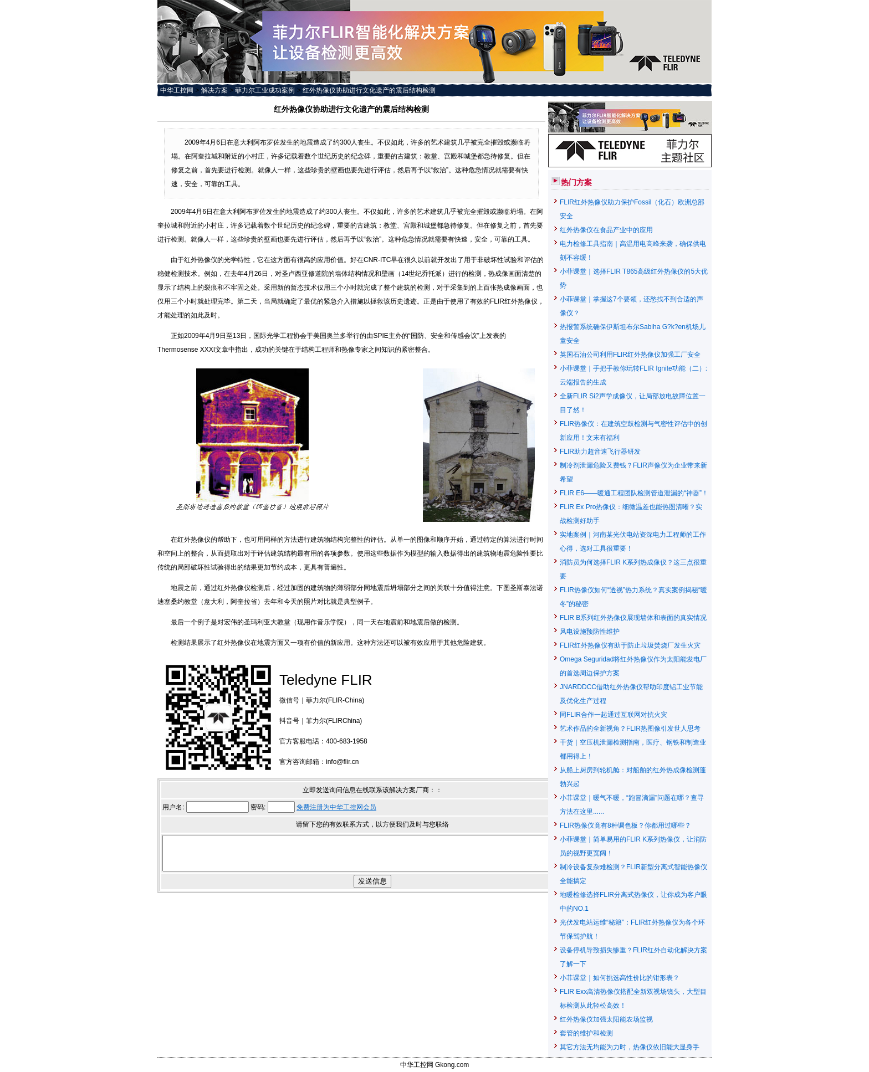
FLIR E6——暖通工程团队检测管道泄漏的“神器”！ (634, 493)
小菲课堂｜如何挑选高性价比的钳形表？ (619, 978)
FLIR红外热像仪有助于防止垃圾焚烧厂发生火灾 (630, 645)
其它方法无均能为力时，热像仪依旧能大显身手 (629, 1047)
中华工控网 (176, 90)
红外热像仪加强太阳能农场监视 (606, 1019)
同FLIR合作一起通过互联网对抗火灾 (613, 715)
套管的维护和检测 (586, 1033)
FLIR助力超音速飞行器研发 (600, 451)
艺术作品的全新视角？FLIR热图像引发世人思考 (630, 728)
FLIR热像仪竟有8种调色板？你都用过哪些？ (625, 825)
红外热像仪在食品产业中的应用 (606, 230)
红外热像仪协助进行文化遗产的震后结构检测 (369, 90)
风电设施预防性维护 (590, 631)
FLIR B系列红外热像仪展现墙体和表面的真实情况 (633, 618)
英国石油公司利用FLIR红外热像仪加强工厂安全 (630, 354)
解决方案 (214, 90)
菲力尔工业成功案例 (265, 90)
